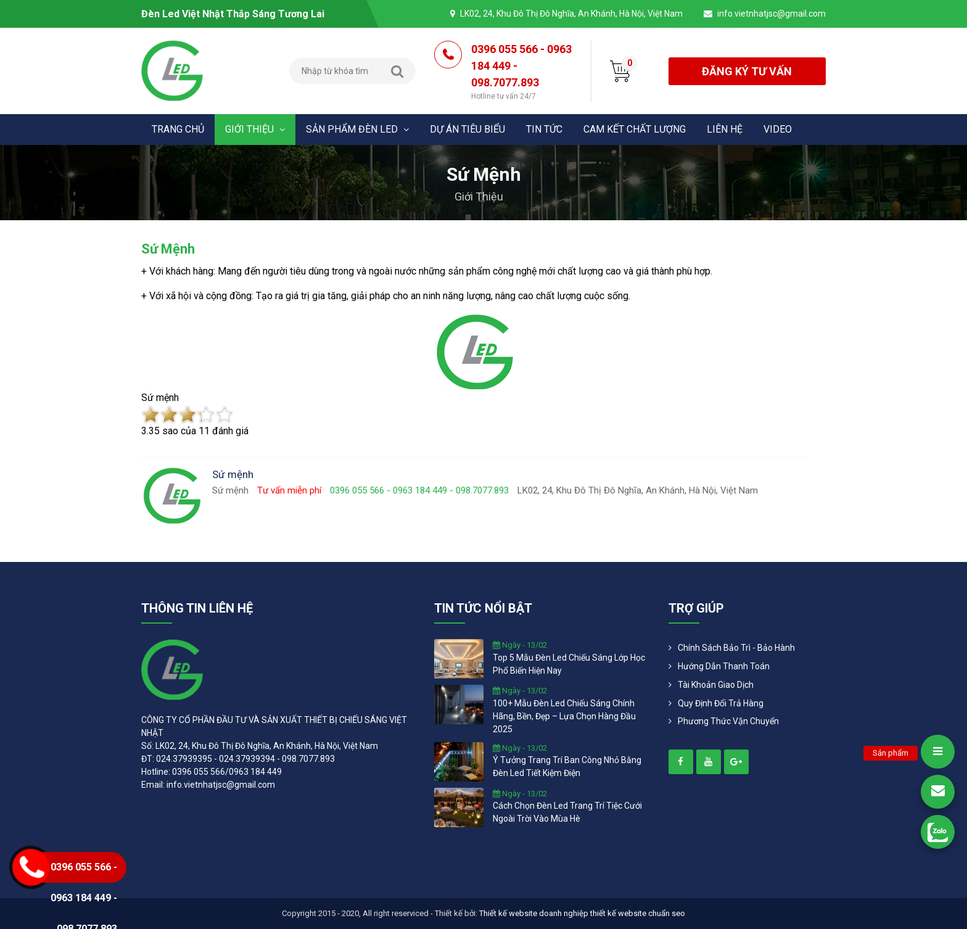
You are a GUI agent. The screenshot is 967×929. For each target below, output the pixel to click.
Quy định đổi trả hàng (720, 703)
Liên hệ (725, 129)
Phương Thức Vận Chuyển (728, 721)
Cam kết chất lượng (634, 129)
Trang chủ (178, 129)
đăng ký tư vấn (747, 71)
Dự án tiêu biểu (467, 129)
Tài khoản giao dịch (716, 685)
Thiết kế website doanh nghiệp (533, 913)
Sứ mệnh (168, 249)
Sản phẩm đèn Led (357, 129)
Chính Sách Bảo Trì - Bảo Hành (736, 648)
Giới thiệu (255, 129)
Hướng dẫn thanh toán (724, 666)
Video (777, 129)
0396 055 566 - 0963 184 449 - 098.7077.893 (521, 72)
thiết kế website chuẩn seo (637, 913)
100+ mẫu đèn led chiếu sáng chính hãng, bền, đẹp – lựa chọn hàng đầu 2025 (564, 716)
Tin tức (544, 129)
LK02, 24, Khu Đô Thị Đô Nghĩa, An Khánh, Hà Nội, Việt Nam (571, 14)
